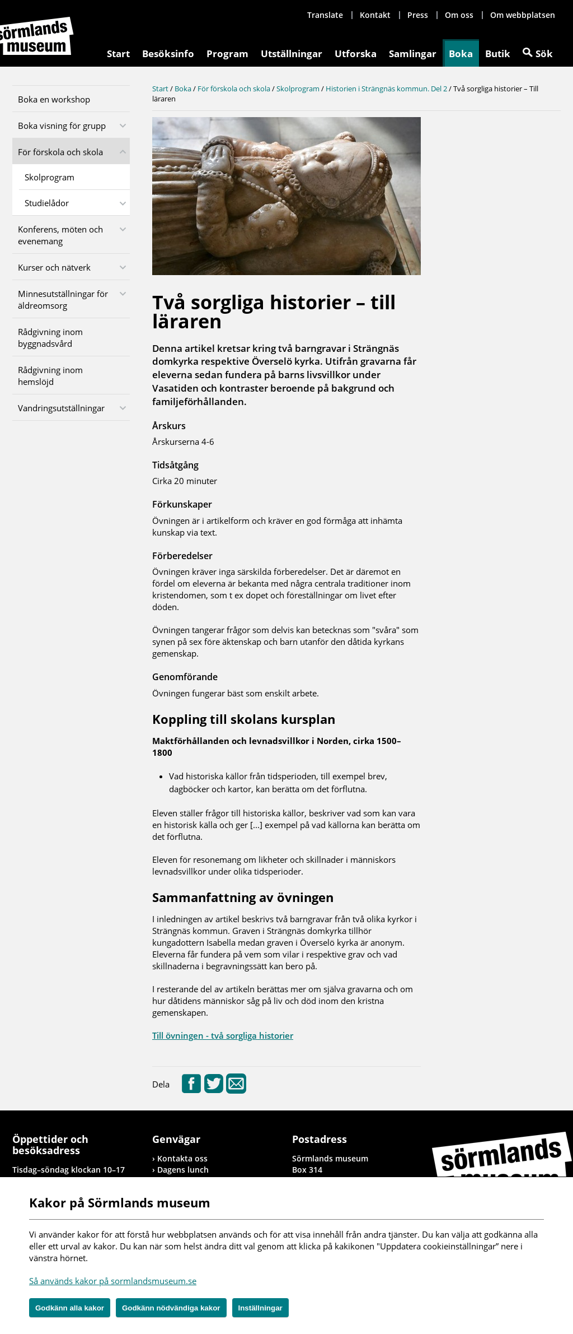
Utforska (356, 53)
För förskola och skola (60, 151)
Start (118, 53)
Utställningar (291, 53)
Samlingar (412, 53)
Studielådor (47, 202)
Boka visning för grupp (62, 125)
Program (227, 53)
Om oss (459, 15)
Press (417, 15)
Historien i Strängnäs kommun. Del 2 (386, 88)
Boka (461, 53)
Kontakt (375, 15)
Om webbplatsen (522, 15)
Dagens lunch (183, 1169)
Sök (544, 53)
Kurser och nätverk (54, 267)
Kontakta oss (182, 1158)
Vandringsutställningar (61, 407)
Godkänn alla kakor (69, 1308)
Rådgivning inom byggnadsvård (50, 337)
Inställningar (260, 1308)
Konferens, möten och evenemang (60, 235)
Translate (325, 15)
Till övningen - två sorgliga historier (222, 1035)
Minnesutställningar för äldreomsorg (63, 299)
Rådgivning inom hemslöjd (50, 375)
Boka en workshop (54, 99)
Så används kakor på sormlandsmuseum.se (112, 1280)
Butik (497, 53)
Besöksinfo (168, 53)
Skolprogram (49, 177)
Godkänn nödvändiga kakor (171, 1308)
